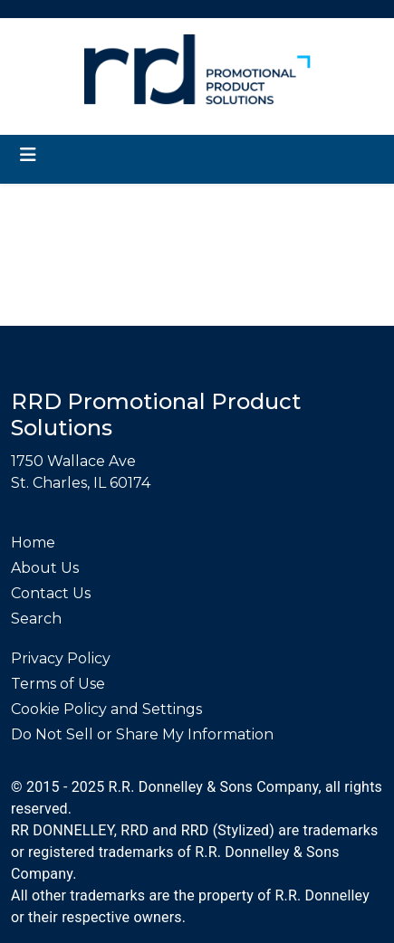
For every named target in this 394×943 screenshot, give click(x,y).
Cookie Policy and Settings (106, 709)
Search (36, 618)
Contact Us (51, 593)
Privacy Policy (61, 658)
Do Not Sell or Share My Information (142, 734)
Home (33, 542)
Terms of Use (58, 683)
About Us (45, 567)
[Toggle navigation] (28, 154)
